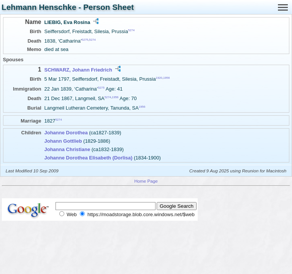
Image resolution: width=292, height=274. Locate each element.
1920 (159, 78)
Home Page (146, 180)
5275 (85, 39)
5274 (131, 30)
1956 (166, 78)
